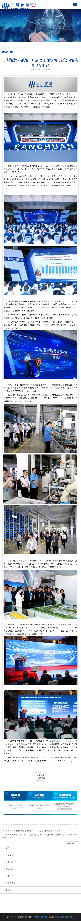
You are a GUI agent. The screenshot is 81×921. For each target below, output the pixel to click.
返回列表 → (72, 844)
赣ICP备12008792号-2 (42, 917)
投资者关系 (10, 883)
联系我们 (9, 890)
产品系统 (9, 869)
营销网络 (9, 876)
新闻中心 (9, 862)
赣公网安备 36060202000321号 (63, 917)
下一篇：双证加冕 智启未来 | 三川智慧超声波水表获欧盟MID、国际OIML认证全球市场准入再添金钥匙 (40, 836)
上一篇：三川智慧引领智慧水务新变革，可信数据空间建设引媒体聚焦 (31, 831)
